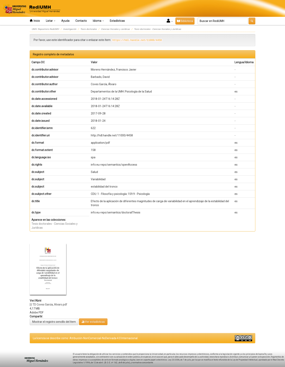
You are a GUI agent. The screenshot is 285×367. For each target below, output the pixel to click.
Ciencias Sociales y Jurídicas (115, 29)
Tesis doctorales (88, 29)
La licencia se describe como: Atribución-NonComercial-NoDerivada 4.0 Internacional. (85, 338)
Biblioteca (185, 21)
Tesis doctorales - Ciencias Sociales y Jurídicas (157, 29)
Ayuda (65, 20)
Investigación (69, 29)
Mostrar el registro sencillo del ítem (54, 321)
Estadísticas (117, 20)
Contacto (81, 20)
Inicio (35, 20)
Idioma (98, 20)
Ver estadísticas (93, 321)
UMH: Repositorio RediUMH (45, 29)
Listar (50, 20)
